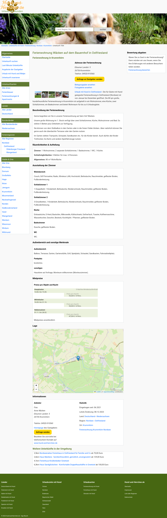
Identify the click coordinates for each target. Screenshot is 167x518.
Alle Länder (7, 110)
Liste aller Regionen (131, 493)
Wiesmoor (6, 224)
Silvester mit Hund (89, 493)
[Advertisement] (146, 113)
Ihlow (4, 183)
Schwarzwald (46, 501)
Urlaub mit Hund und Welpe (13, 73)
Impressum (128, 490)
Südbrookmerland (9, 208)
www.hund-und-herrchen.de (45, 443)
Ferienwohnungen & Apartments (10, 97)
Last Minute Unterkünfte (12, 65)
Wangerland (11, 152)
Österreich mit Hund (7, 490)
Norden (5, 204)
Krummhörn (7, 192)
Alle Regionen (8, 139)
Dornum (5, 171)
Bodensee (45, 493)
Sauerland (45, 504)
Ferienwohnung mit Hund (91, 486)
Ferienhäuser (7, 92)
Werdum (5, 220)
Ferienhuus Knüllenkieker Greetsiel (54, 461)
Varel (4, 212)
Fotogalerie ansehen (83, 87)
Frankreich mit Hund (7, 501)
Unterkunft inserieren (11, 77)
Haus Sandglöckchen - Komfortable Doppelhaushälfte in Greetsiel (67, 464)
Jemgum (6, 187)
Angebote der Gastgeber (12, 69)
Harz (43, 508)
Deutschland (7, 114)
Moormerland (8, 196)
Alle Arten (6, 88)
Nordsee (5, 143)
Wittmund (6, 232)
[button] (78, 358)
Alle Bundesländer (9, 124)
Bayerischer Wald (47, 497)
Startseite (6, 57)
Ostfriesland (9, 146)
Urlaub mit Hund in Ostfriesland (88, 92)
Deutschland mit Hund (8, 486)
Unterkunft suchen (10, 61)
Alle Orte (5, 163)
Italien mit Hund (6, 493)
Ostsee (44, 486)
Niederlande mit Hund (8, 497)
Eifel (43, 511)
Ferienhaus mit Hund (90, 490)
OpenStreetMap (108, 392)
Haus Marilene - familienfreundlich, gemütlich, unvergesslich (65, 457)
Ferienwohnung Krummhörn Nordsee (95, 430)
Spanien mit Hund (6, 504)
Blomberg (6, 167)
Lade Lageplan (78, 361)
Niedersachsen (8, 128)
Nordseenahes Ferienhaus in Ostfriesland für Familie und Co (65, 453)
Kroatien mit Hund (7, 508)
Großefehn (6, 175)
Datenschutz (128, 497)
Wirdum (5, 228)
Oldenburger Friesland (15, 149)
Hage (4, 179)
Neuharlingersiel (9, 200)
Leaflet (97, 392)
